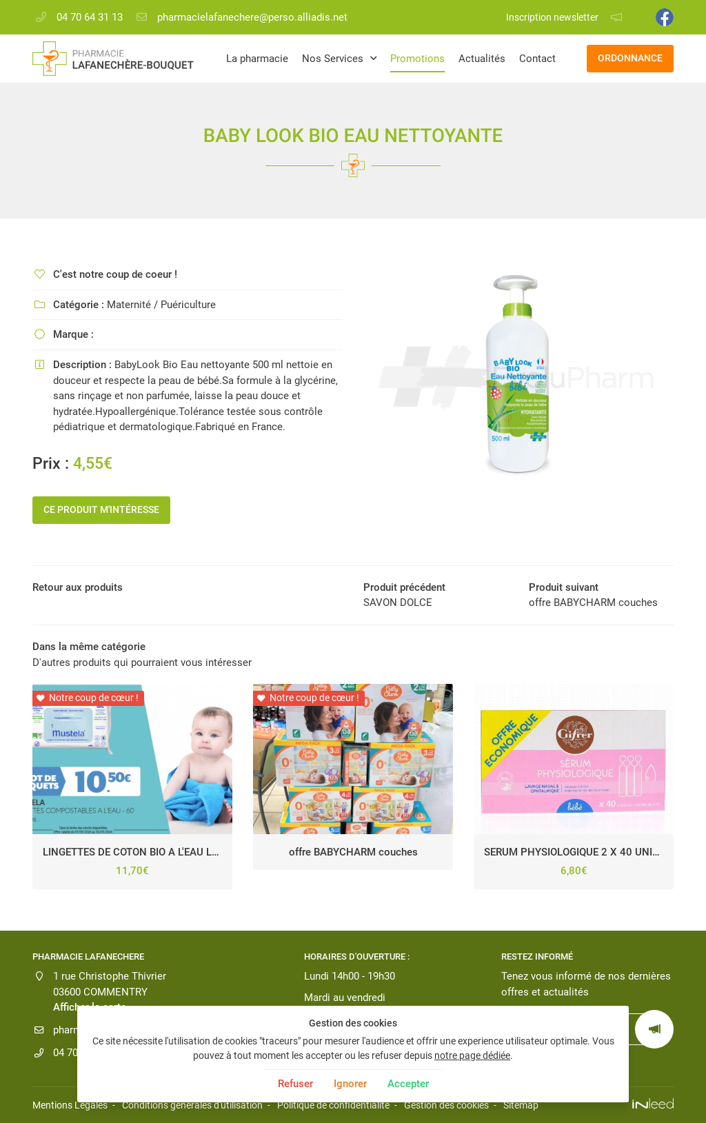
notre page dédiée (472, 1054)
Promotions (417, 58)
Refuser (295, 1084)
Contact (537, 58)
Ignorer (350, 1084)
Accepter (408, 1084)
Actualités (481, 58)
